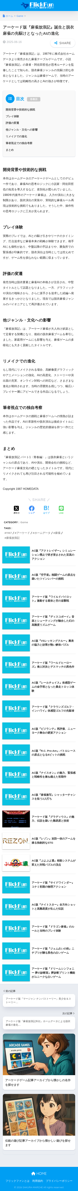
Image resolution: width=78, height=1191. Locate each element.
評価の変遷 (12, 122)
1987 (9, 533)
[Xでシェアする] (17, 510)
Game (24, 522)
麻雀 (57, 533)
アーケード (23, 533)
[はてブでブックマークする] (46, 510)
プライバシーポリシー (59, 1180)
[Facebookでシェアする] (31, 510)
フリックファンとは (17, 1180)
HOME (39, 1173)
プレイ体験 (12, 116)
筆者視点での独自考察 (19, 143)
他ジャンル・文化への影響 (22, 129)
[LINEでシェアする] (61, 510)
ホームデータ (42, 533)
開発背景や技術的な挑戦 (20, 109)
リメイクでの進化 (16, 136)
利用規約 (37, 1180)
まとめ (10, 149)
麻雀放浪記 (13, 538)
